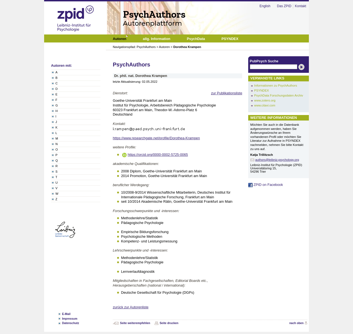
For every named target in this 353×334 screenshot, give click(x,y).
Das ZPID (284, 6)
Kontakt (300, 6)
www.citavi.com (264, 105)
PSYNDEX (261, 90)
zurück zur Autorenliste (130, 307)
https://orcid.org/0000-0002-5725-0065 (158, 155)
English (265, 6)
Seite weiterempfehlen (135, 323)
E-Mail (66, 314)
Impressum (69, 318)
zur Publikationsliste (226, 93)
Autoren (164, 47)
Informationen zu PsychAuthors (275, 85)
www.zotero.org (265, 100)
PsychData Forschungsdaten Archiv (278, 95)
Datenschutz (70, 323)
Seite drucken (169, 323)
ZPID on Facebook (265, 185)
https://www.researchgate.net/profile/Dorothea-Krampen (156, 138)
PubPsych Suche (264, 61)
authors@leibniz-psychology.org (277, 159)
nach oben (296, 323)
